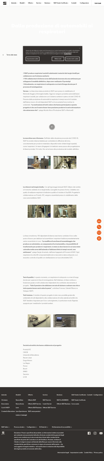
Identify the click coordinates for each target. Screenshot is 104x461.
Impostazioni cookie (32, 58)
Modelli (22, 3)
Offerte (30, 3)
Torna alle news (12, 55)
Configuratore (84, 3)
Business (47, 3)
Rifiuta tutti (58, 58)
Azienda (13, 3)
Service (38, 3)
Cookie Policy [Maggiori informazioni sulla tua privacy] (67, 53)
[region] (52, 55)
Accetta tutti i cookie (72, 58)
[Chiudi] (80, 48)
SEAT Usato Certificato (61, 3)
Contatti (73, 3)
